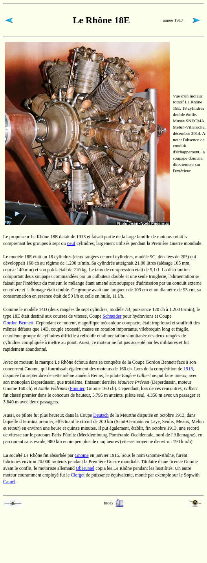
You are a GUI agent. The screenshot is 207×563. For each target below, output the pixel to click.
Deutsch (100, 415)
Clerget (77, 475)
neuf (71, 243)
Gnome (81, 455)
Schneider (112, 316)
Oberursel (85, 468)
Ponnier (77, 388)
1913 (188, 369)
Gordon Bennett (18, 323)
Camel (9, 481)
